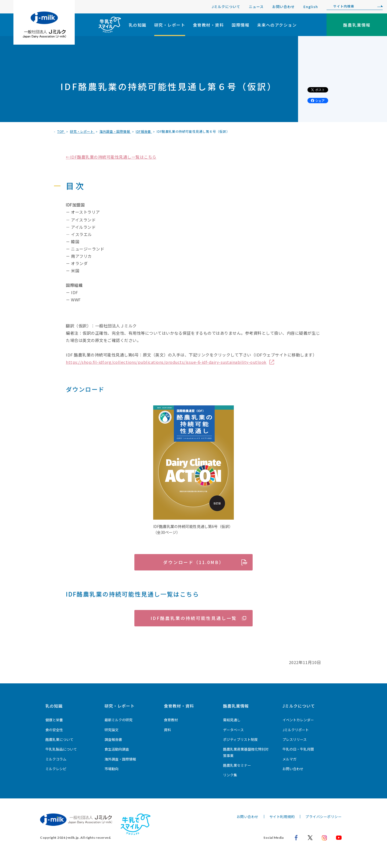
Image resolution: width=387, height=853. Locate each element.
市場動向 (112, 768)
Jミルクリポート (295, 729)
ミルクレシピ (55, 768)
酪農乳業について (59, 739)
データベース (233, 729)
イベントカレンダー (298, 719)
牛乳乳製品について (61, 749)
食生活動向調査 (117, 749)
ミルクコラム (55, 759)
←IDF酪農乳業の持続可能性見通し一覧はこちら (111, 157)
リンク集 (230, 774)
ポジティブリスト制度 (240, 739)
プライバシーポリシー (323, 816)
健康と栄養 (54, 719)
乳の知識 (137, 25)
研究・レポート (169, 25)
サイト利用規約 (282, 816)
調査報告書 (113, 739)
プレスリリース (294, 739)
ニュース (256, 6)
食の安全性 (54, 729)
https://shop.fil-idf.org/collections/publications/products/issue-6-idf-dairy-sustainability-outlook (166, 362)
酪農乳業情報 (236, 706)
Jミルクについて (226, 6)
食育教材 (171, 719)
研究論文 (112, 729)
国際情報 (240, 25)
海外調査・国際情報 (120, 759)
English (310, 6)
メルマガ (289, 759)
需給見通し (232, 719)
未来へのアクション (277, 25)
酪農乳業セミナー (237, 765)
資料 (167, 729)
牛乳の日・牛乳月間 (298, 749)
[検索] (379, 6)
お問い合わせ (283, 6)
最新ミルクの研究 (118, 719)
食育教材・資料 (208, 25)
